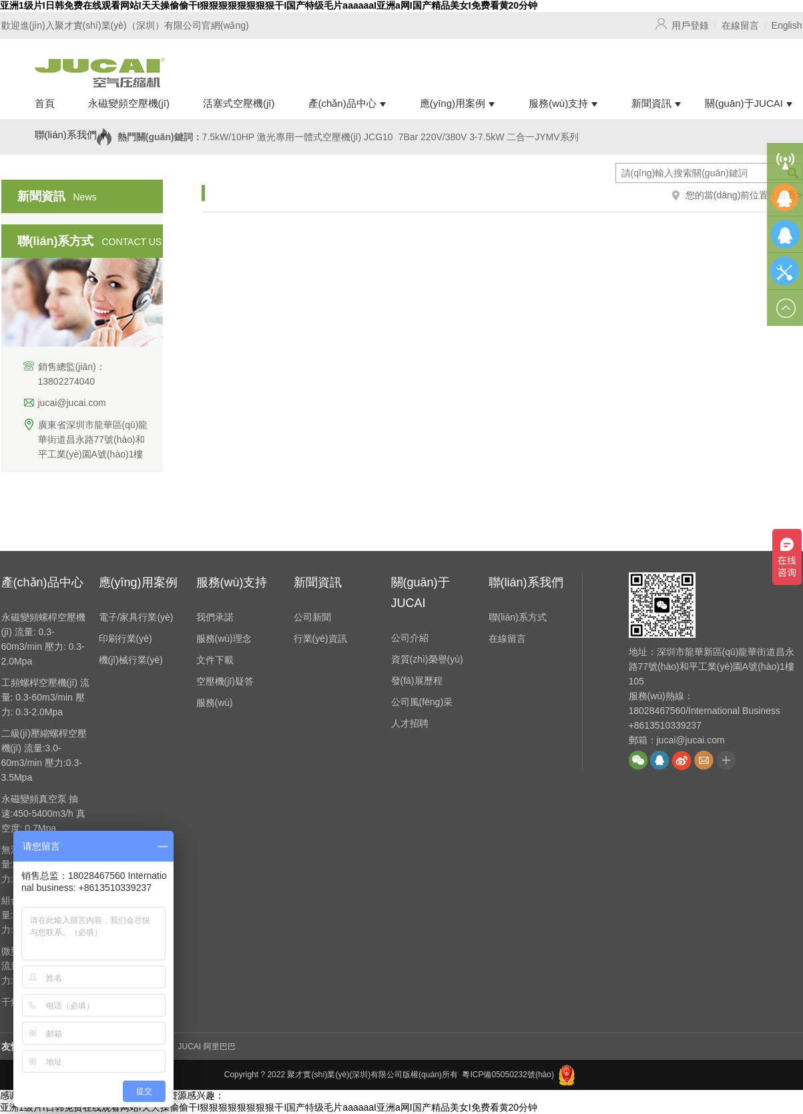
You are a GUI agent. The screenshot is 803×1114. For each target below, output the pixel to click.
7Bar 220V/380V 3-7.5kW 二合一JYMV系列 (488, 137)
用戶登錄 (690, 25)
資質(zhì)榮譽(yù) (427, 659)
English (787, 25)
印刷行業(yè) (125, 638)
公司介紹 (410, 637)
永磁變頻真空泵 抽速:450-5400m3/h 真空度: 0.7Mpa (43, 813)
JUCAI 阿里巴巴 (207, 1046)
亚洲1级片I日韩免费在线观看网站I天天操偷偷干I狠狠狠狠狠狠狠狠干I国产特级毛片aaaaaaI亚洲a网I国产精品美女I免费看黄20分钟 (268, 5)
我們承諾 (215, 617)
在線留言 (740, 25)
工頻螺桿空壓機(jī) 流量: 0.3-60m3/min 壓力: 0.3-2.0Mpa (45, 697)
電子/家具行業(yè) (136, 617)
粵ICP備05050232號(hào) (507, 1074)
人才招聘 (410, 723)
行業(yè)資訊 (320, 638)
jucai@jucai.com (72, 402)
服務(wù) (214, 702)
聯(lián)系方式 (518, 617)
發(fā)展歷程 (417, 680)
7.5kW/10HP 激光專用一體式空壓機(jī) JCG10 (297, 137)
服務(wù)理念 (224, 638)
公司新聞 (312, 617)
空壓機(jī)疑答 (225, 681)
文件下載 (215, 660)
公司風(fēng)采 (422, 702)
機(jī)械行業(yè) (131, 660)
